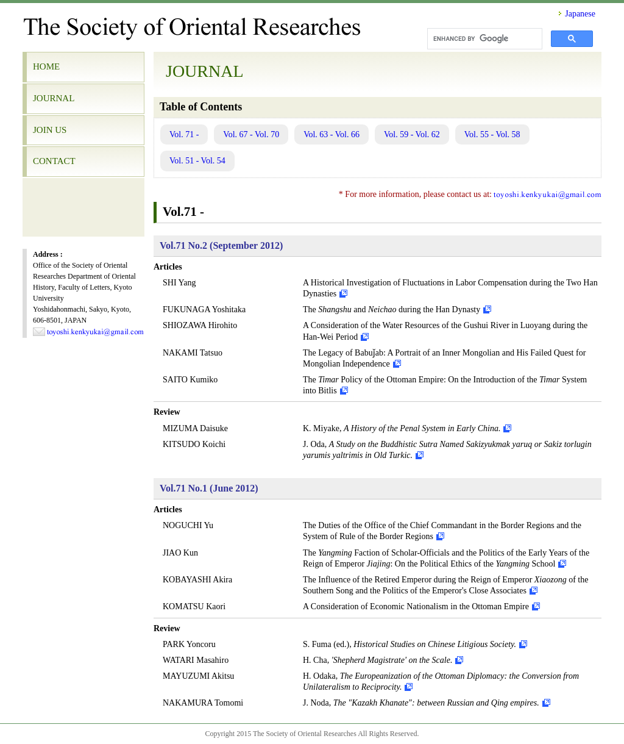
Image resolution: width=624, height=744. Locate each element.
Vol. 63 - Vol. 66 (331, 134)
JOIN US (49, 130)
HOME (46, 66)
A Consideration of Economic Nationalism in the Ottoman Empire (416, 606)
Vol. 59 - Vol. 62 (412, 134)
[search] (483, 39)
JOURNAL (53, 98)
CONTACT (54, 161)
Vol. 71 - (184, 134)
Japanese (580, 13)
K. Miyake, (401, 428)
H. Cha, (377, 660)
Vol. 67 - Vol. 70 (251, 134)
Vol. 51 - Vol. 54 (197, 160)
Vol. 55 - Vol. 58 (492, 134)
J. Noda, (421, 702)
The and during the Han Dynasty (391, 309)
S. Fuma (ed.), (409, 644)
